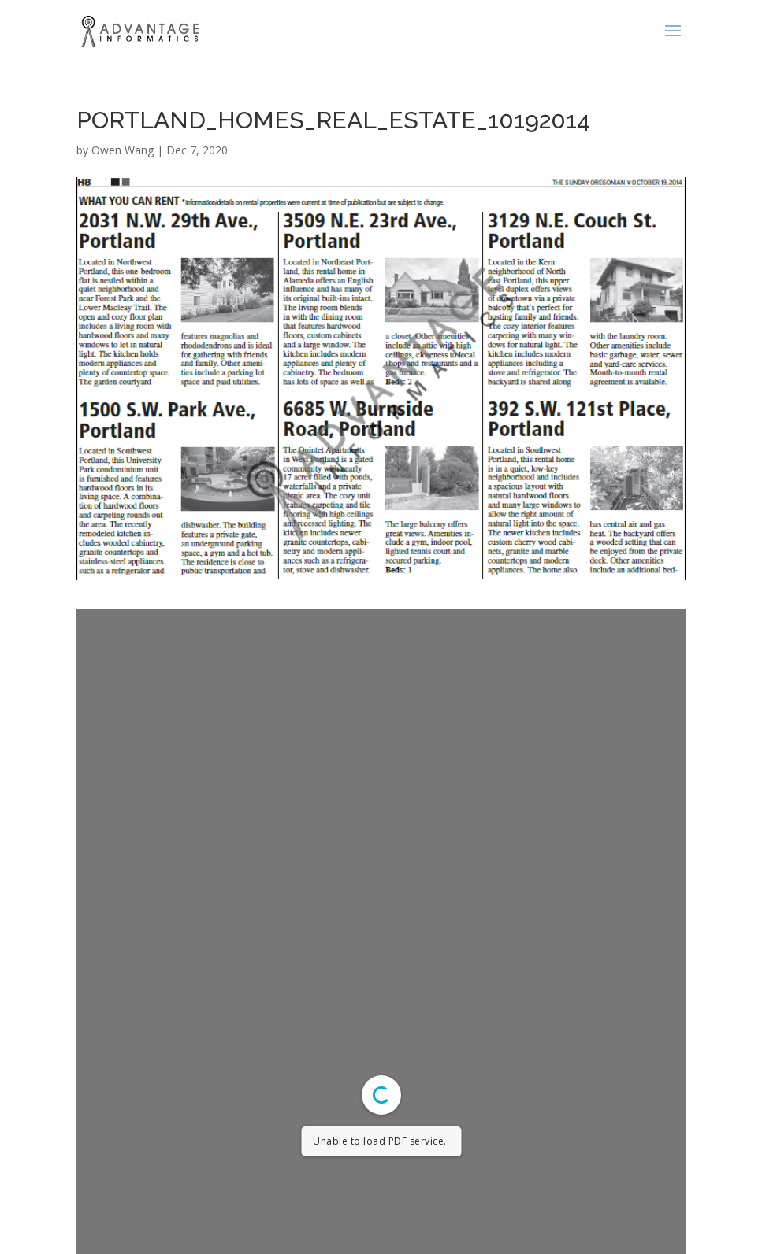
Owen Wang (122, 149)
